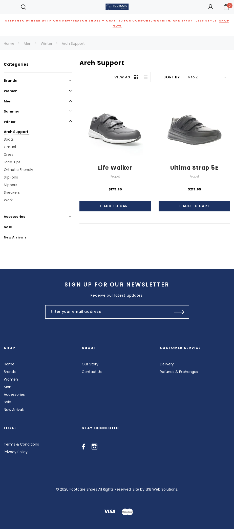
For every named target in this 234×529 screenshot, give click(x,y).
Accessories (14, 394)
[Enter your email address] (106, 311)
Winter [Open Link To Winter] (10, 121)
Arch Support (73, 43)
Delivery (167, 364)
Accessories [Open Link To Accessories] (14, 216)
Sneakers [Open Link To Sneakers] (12, 192)
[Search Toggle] (23, 7)
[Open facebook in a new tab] (83, 446)
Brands (10, 371)
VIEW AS (122, 77)
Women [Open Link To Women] (10, 91)
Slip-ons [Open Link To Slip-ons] (11, 177)
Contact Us (92, 371)
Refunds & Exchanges (179, 371)
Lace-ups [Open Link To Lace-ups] (12, 162)
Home (9, 43)
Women (11, 379)
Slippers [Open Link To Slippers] (10, 184)
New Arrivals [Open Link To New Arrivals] (15, 237)
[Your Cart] (226, 7)
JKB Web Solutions (161, 489)
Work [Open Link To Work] (8, 200)
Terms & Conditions (21, 444)
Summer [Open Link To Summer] (11, 111)
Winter (46, 43)
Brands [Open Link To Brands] (10, 80)
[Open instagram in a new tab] (94, 446)
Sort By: (172, 77)
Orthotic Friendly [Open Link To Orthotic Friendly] (18, 169)
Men (27, 43)
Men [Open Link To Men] (7, 101)
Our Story (90, 364)
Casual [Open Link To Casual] (10, 146)
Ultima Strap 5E (194, 168)
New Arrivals (14, 409)
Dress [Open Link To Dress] (8, 154)
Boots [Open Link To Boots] (9, 139)
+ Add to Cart (115, 206)
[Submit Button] (179, 311)
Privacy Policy (16, 451)
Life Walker (115, 168)
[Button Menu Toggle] (8, 7)
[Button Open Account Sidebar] (210, 7)
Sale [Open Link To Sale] (8, 227)
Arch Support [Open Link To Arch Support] (16, 131)
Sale (7, 402)
